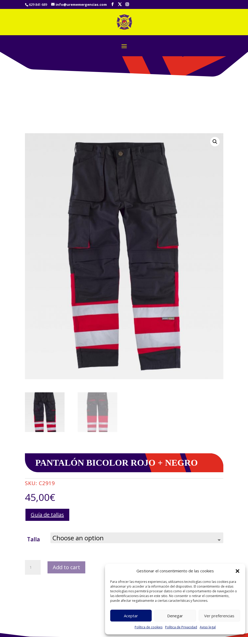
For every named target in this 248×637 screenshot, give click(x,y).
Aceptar (131, 615)
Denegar (175, 615)
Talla (33, 539)
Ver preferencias (219, 615)
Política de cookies (148, 627)
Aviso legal (208, 627)
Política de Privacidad (181, 627)
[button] (237, 571)
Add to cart (66, 567)
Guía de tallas (47, 514)
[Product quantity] (33, 567)
